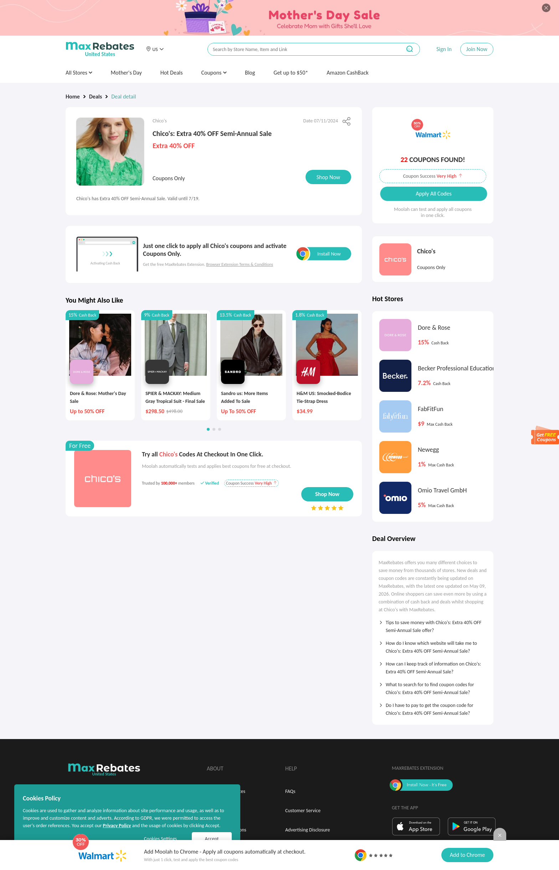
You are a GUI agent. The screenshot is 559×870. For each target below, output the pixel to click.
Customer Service (302, 811)
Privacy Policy (117, 826)
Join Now (476, 49)
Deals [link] (95, 96)
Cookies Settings (160, 839)
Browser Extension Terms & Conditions (239, 264)
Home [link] (73, 96)
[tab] (433, 624)
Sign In (444, 49)
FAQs (290, 791)
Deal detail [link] (123, 96)
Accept (212, 839)
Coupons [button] (213, 72)
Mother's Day (126, 72)
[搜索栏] (300, 49)
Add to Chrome (467, 854)
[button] (154, 49)
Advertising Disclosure (307, 830)
